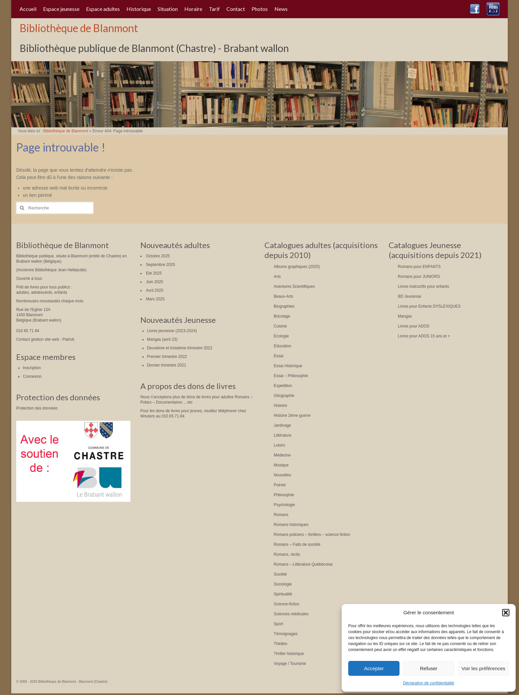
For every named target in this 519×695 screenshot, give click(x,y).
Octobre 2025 (158, 256)
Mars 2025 (155, 299)
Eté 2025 (154, 273)
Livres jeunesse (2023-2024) (172, 330)
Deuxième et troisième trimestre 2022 (179, 348)
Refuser (429, 668)
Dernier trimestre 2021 (166, 365)
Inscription (32, 368)
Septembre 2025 (160, 264)
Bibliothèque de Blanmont (79, 28)
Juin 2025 (154, 282)
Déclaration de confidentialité (428, 683)
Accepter (374, 668)
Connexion (32, 376)
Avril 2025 (155, 290)
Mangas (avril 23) (162, 339)
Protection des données (37, 408)
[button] (505, 612)
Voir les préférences (483, 668)
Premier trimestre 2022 (167, 356)
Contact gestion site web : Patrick (45, 339)
